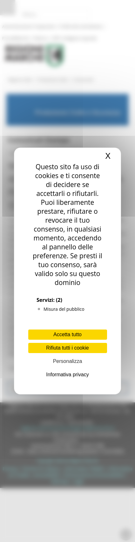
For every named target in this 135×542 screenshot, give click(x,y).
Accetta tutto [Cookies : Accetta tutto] (67, 334)
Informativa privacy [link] (67, 374)
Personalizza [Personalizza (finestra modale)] (67, 361)
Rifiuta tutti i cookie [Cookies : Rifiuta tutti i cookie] (67, 348)
